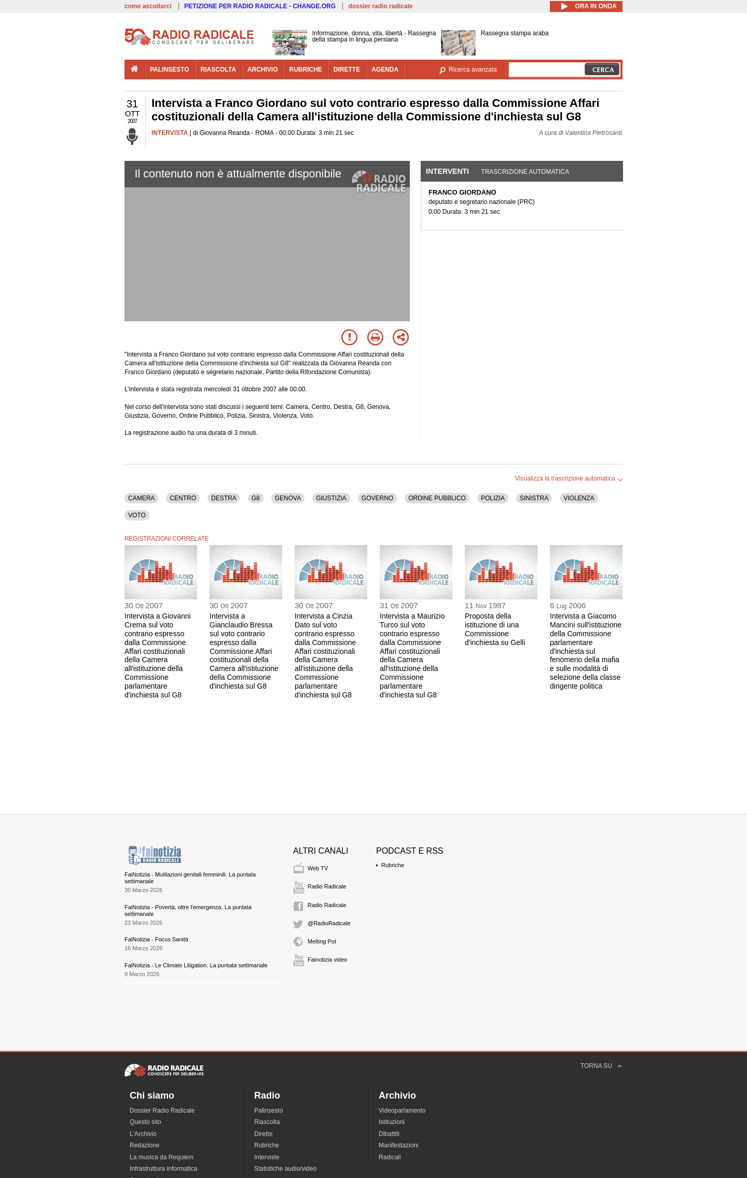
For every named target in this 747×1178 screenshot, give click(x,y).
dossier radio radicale (380, 6)
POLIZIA (493, 498)
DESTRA (224, 498)
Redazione (144, 1145)
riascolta (218, 69)
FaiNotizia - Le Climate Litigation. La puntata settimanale (196, 965)
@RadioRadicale (329, 923)
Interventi (447, 171)
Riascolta (267, 1122)
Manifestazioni (399, 1145)
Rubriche (392, 865)
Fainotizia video (327, 959)
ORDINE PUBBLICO (437, 498)
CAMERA (141, 498)
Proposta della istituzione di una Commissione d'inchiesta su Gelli (495, 629)
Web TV (318, 868)
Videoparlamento (402, 1110)
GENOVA (288, 498)
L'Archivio (143, 1134)
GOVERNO (377, 498)
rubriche (305, 69)
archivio (262, 69)
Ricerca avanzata (473, 69)
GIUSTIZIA (331, 498)
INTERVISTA (169, 132)
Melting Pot (322, 941)
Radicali (390, 1157)
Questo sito (145, 1122)
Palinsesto (268, 1110)
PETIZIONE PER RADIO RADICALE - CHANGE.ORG (260, 6)
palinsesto (169, 69)
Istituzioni (392, 1122)
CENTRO (183, 498)
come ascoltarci (148, 6)
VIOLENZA (578, 498)
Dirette (263, 1134)
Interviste (267, 1157)
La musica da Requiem (161, 1157)
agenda (384, 69)
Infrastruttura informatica (163, 1168)
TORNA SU (596, 1066)
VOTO (137, 515)
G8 (256, 498)
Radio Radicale (327, 886)
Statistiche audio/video (285, 1168)
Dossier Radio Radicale (162, 1110)
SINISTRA (534, 498)
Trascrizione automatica (525, 171)
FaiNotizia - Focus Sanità (156, 939)
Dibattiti (389, 1134)
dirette (347, 69)
